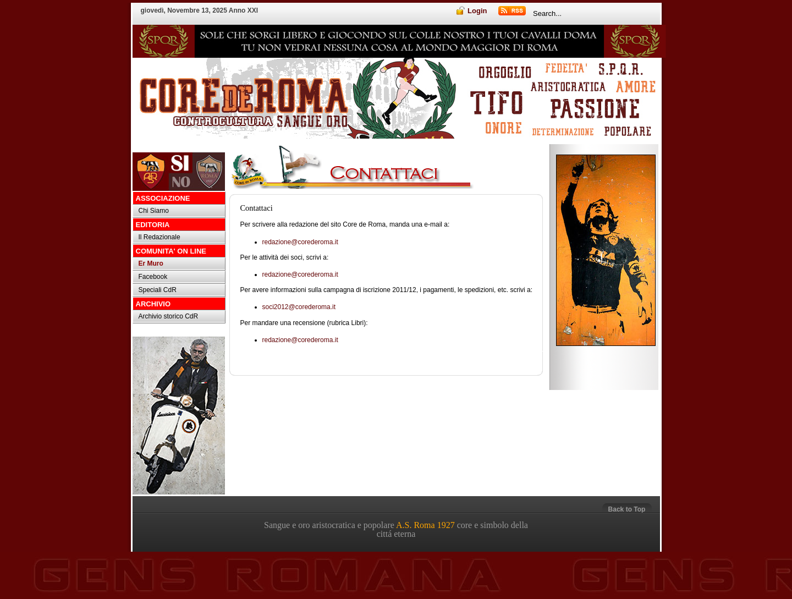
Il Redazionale (159, 237)
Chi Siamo (154, 211)
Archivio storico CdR (169, 316)
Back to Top (627, 509)
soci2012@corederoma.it (299, 307)
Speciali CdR (158, 290)
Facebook (153, 277)
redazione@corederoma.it (300, 242)
